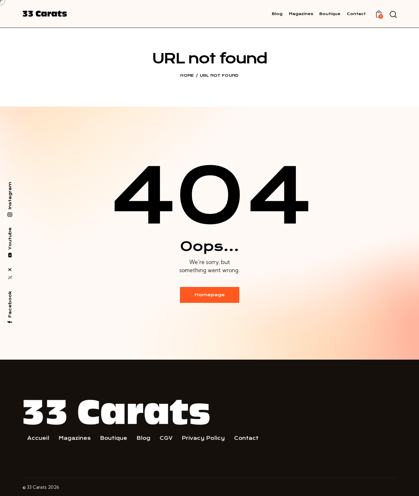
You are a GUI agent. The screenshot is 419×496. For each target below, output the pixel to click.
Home (187, 75)
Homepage (209, 294)
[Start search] (392, 14)
